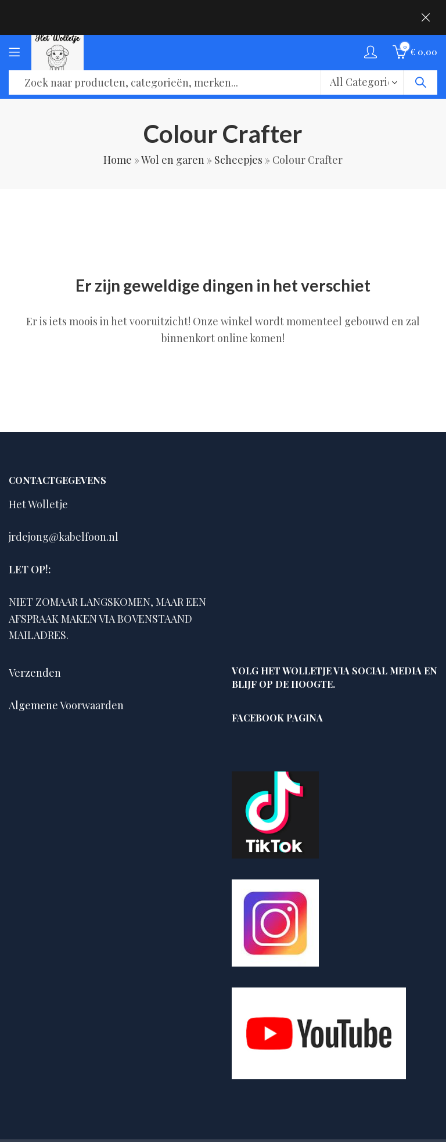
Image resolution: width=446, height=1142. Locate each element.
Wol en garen (172, 160)
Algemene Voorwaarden (66, 705)
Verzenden (35, 673)
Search (420, 82)
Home (117, 160)
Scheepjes (238, 160)
